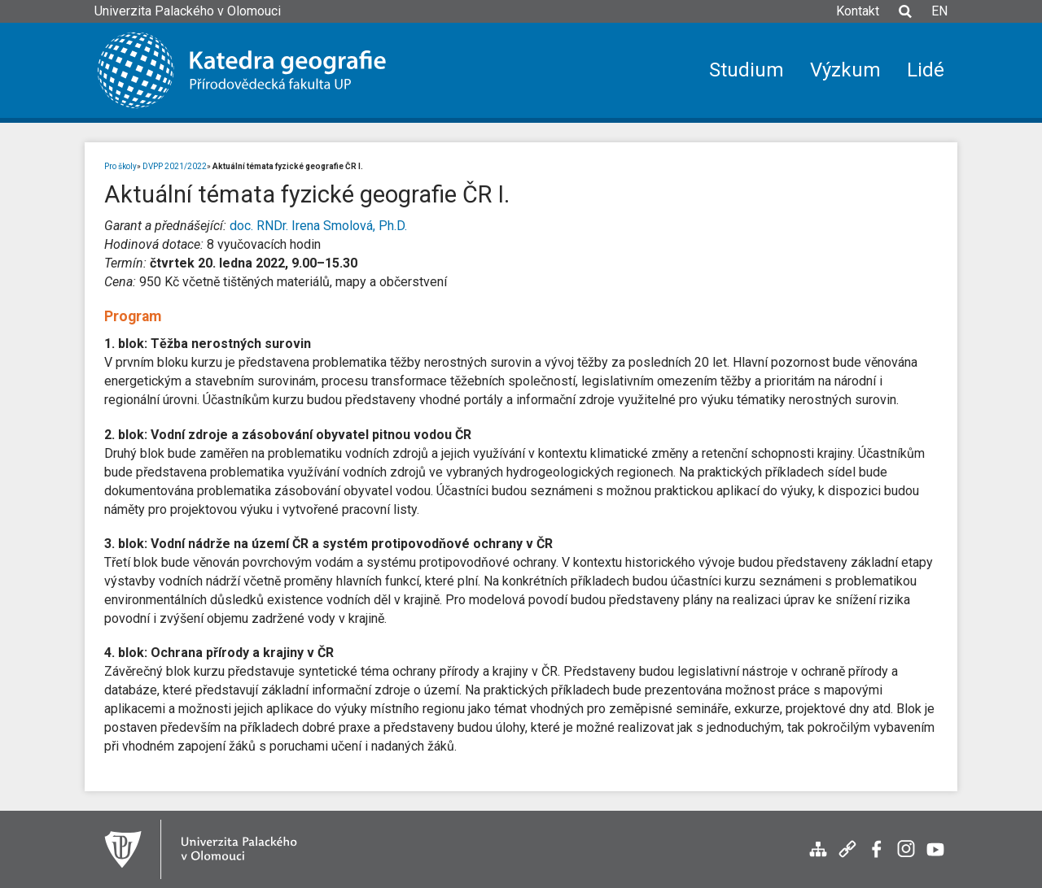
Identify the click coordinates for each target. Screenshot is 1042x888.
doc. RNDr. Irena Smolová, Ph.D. (318, 225)
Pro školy (120, 166)
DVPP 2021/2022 (174, 166)
